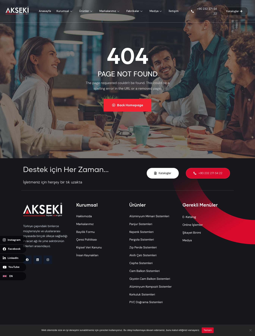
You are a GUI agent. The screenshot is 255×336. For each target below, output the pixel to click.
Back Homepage (127, 105)
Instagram (12, 240)
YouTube (11, 267)
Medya (156, 11)
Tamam (208, 330)
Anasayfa (45, 11)
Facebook (12, 249)
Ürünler (86, 11)
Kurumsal (64, 11)
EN (8, 276)
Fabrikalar (134, 11)
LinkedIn (10, 258)
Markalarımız (109, 11)
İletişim (174, 11)
